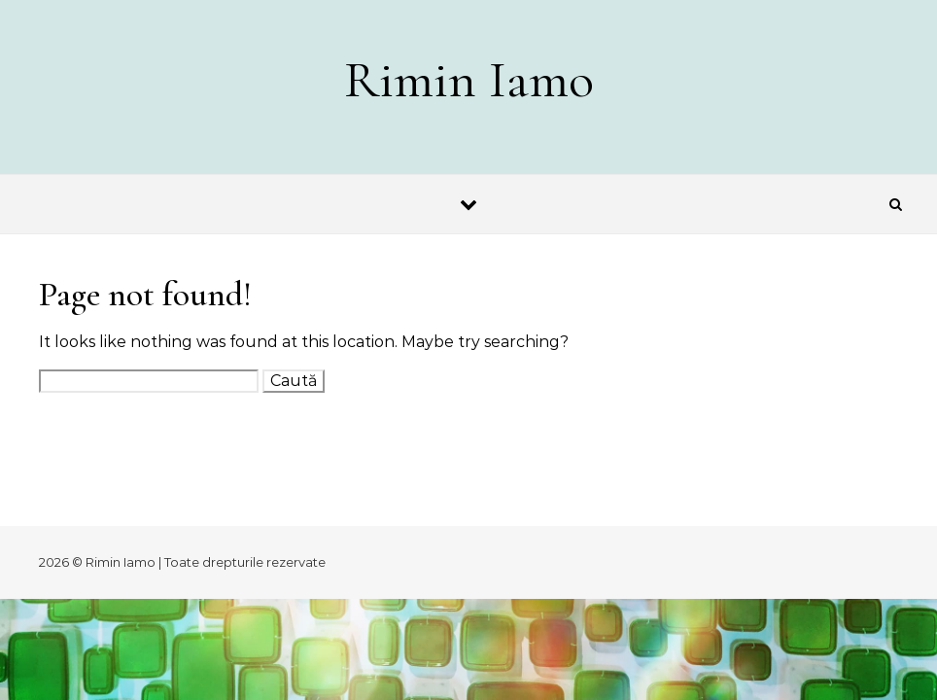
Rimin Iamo (469, 79)
